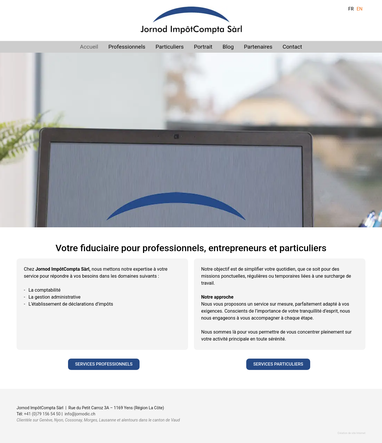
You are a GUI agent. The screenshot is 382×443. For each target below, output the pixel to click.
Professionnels (126, 47)
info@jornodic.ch (80, 414)
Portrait (203, 47)
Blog (228, 47)
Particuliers (170, 47)
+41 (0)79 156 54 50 (42, 414)
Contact (292, 47)
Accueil (89, 47)
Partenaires (258, 47)
